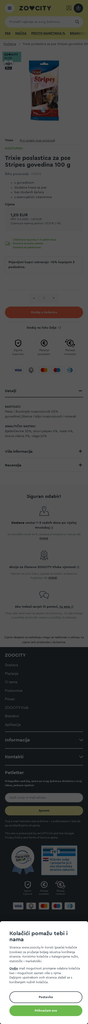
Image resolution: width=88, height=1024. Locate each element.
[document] (45, 973)
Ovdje (13, 968)
